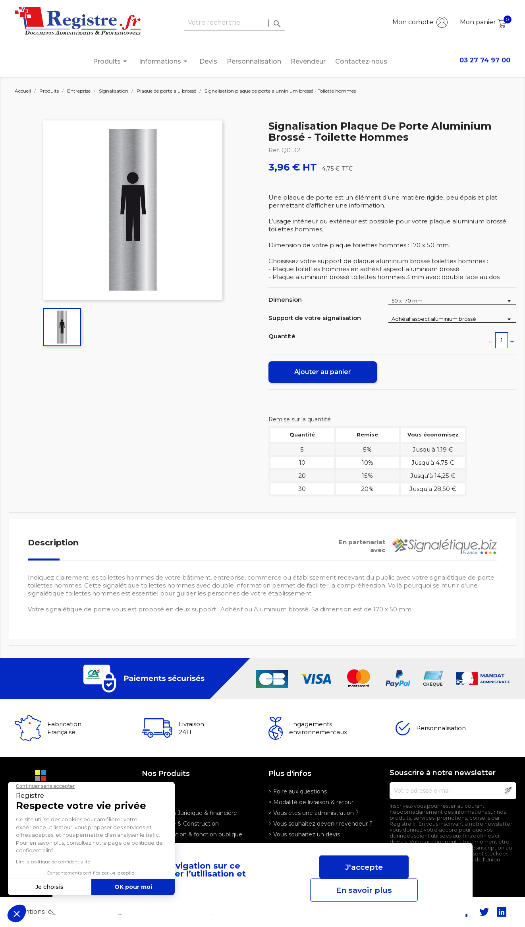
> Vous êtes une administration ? (313, 812)
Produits (111, 61)
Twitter (484, 912)
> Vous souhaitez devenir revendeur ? (320, 823)
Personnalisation (254, 61)
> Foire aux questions (297, 791)
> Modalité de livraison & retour (310, 802)
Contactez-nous (361, 61)
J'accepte (364, 867)
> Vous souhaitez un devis (304, 834)
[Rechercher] (234, 23)
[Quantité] (501, 340)
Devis (208, 61)
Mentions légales (42, 911)
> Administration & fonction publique (192, 834)
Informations (164, 61)
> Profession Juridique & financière (189, 812)
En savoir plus (364, 890)
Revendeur (308, 61)
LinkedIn (502, 912)
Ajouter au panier (322, 372)
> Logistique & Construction (180, 823)
